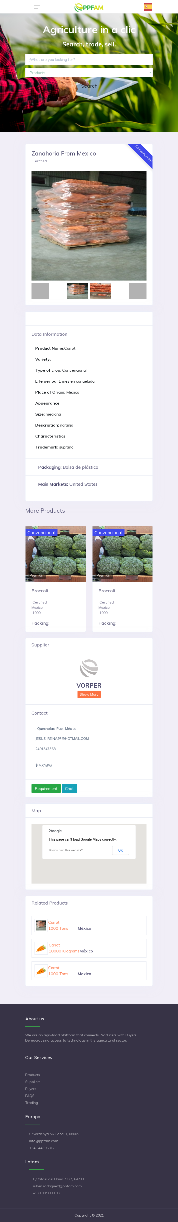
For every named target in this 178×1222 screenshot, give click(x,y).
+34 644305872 (41, 1148)
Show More (89, 694)
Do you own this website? (66, 850)
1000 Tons (58, 928)
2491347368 (46, 749)
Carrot (54, 922)
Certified (39, 161)
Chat (69, 788)
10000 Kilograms (64, 950)
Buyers (30, 1088)
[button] (40, 226)
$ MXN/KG (44, 765)
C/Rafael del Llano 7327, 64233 (58, 1179)
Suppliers (32, 1081)
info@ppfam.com (43, 1141)
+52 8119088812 (46, 1193)
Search (89, 86)
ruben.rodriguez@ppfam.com (57, 1186)
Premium (37, 575)
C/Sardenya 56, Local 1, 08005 (54, 1134)
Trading (31, 1102)
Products (32, 1074)
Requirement (46, 788)
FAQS (29, 1095)
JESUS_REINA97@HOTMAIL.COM (62, 738)
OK (120, 850)
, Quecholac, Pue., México (56, 728)
